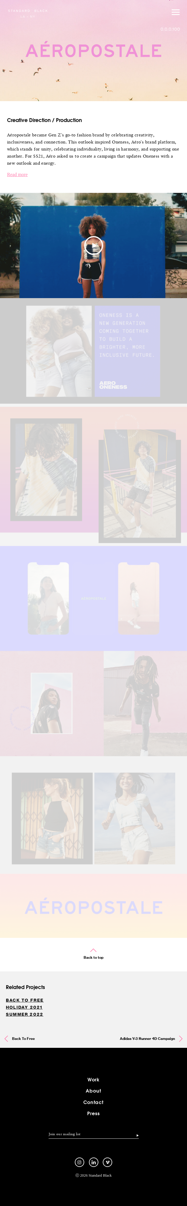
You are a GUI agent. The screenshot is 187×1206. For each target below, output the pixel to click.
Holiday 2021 (24, 1007)
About (93, 1096)
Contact (93, 1107)
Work (93, 1085)
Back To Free (25, 1000)
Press (93, 1119)
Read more (17, 174)
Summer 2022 (24, 1014)
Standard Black (28, 13)
